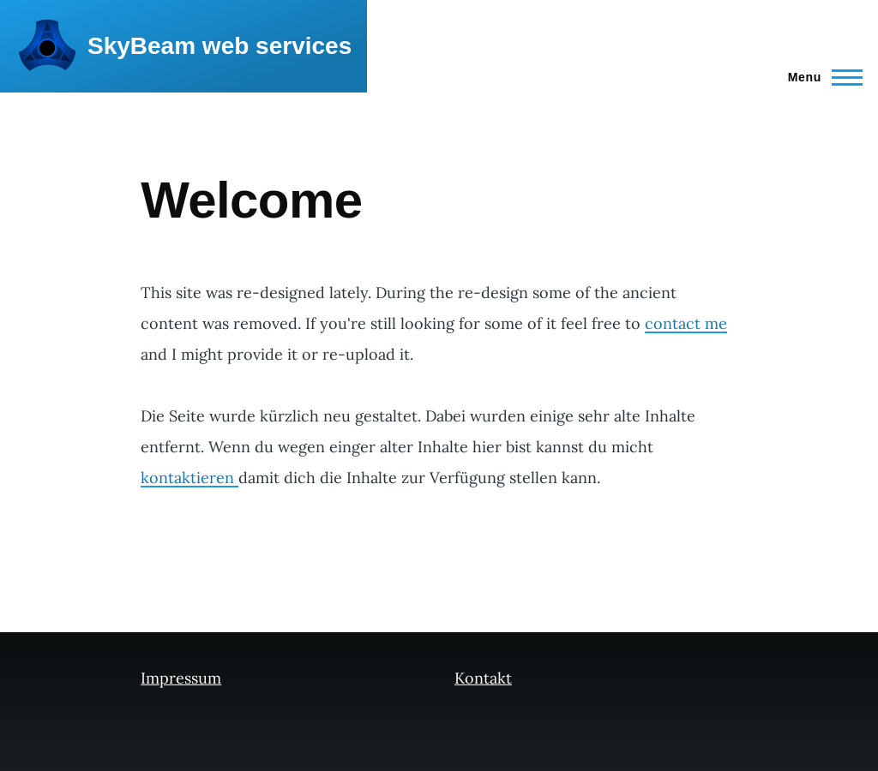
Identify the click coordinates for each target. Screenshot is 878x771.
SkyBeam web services (219, 46)
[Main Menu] (820, 77)
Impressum (181, 678)
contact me (686, 323)
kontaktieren (189, 477)
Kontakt (483, 678)
